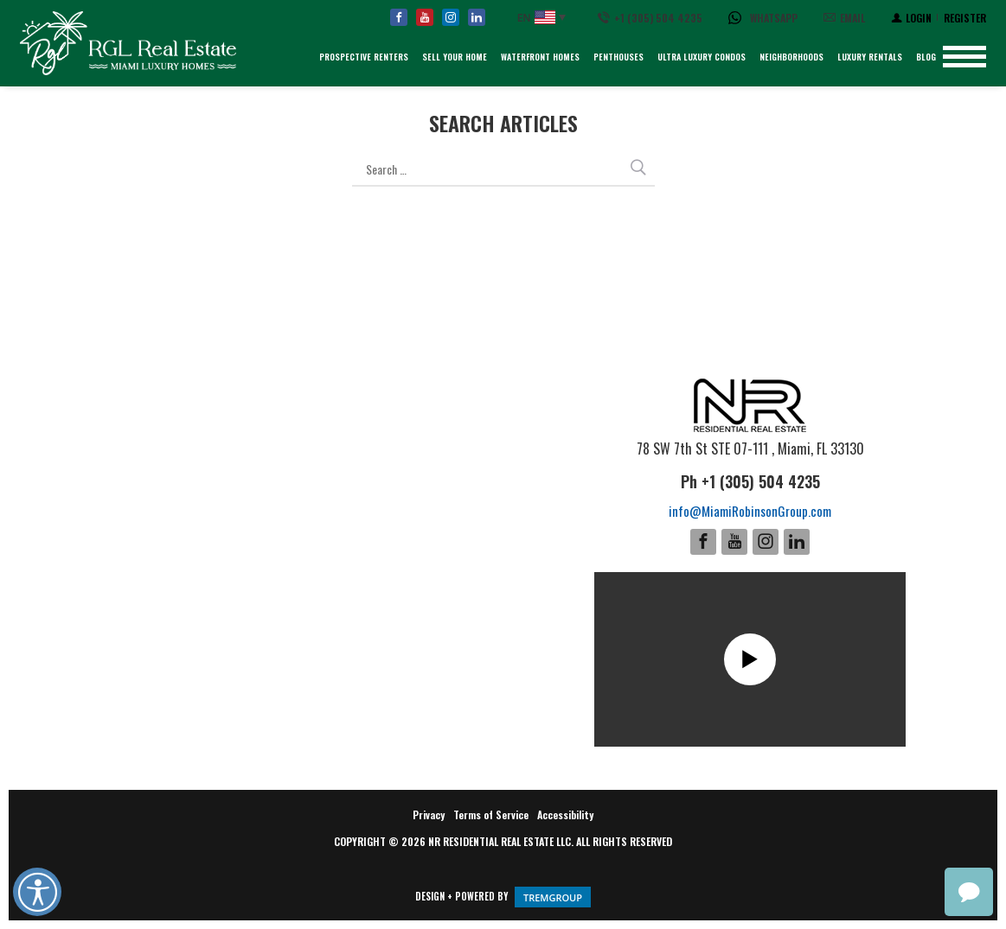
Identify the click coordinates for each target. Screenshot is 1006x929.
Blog (926, 56)
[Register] (965, 17)
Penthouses (618, 56)
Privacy (429, 814)
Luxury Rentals (869, 56)
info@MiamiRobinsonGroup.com (750, 510)
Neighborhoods (791, 56)
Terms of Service (491, 814)
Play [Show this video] (750, 659)
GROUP (552, 896)
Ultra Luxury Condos (701, 56)
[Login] (911, 17)
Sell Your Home (454, 56)
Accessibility (565, 814)
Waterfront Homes (540, 56)
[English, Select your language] (541, 17)
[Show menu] (964, 56)
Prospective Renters (363, 56)
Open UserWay (37, 892)
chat (969, 892)
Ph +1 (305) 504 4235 (750, 481)
